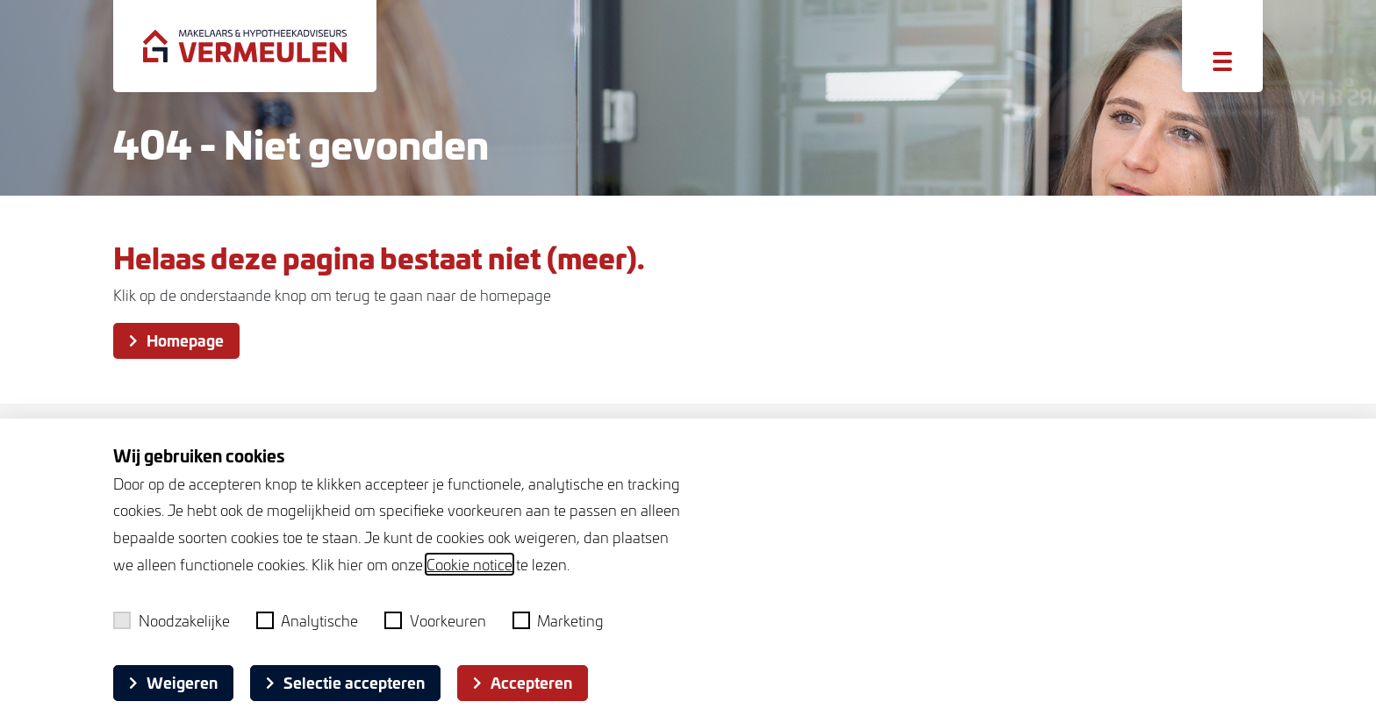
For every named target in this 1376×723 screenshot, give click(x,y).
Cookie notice (469, 564)
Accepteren (522, 681)
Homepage (176, 339)
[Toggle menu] (1222, 61)
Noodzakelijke (171, 620)
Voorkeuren (435, 620)
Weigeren (173, 681)
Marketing (558, 620)
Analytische (307, 620)
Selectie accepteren (345, 681)
